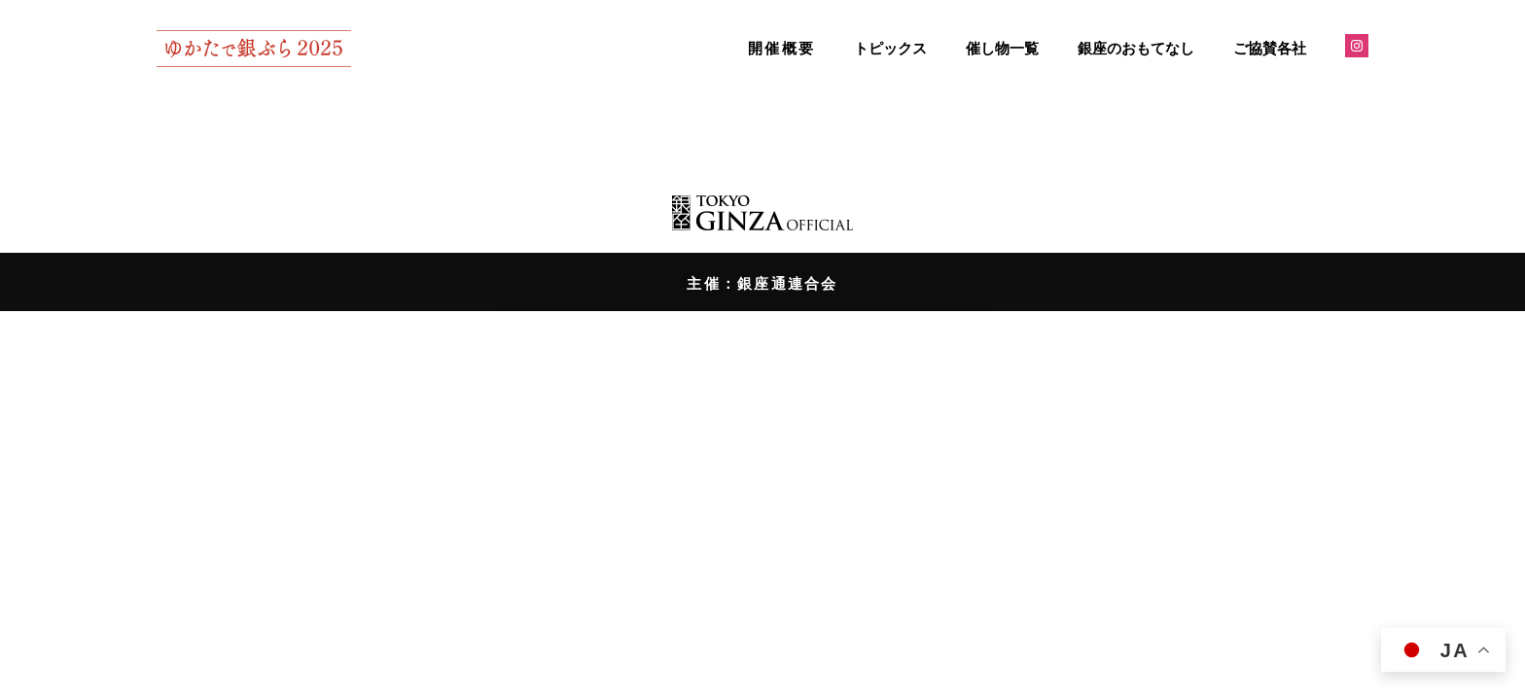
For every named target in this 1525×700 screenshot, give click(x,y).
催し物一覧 (1002, 48)
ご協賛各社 (1269, 48)
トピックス (890, 48)
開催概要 (781, 48)
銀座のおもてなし (1136, 48)
